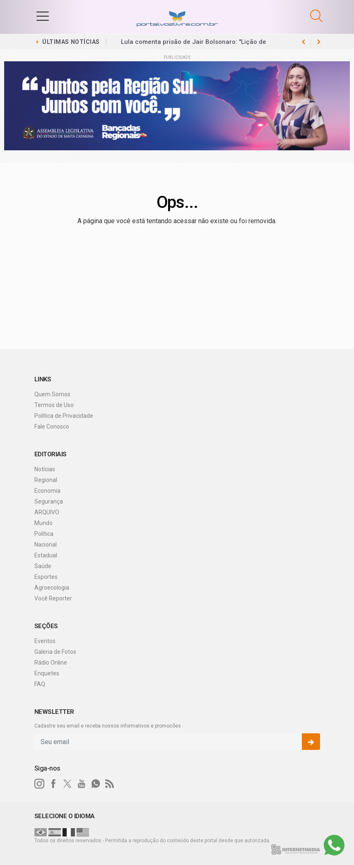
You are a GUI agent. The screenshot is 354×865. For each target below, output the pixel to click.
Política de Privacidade (63, 415)
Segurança (48, 501)
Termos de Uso (54, 405)
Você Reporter (53, 598)
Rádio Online (50, 662)
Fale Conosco (51, 426)
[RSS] (110, 783)
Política (43, 533)
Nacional (45, 544)
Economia (47, 490)
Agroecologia (51, 587)
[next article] (303, 41)
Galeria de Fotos (55, 651)
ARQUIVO (46, 512)
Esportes (46, 576)
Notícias (44, 469)
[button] (42, 16)
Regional (45, 480)
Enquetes (46, 673)
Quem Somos (52, 394)
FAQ (39, 684)
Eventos (44, 641)
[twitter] (67, 783)
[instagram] (39, 783)
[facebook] (53, 783)
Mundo (43, 523)
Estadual (45, 555)
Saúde (42, 566)
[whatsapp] (96, 783)
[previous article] (318, 41)
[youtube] (82, 783)
